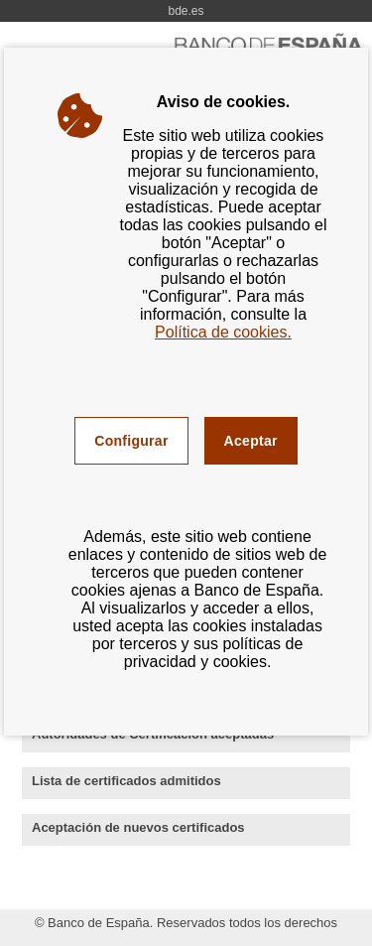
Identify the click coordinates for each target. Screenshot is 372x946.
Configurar (131, 441)
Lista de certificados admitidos (157, 782)
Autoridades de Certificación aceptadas (183, 735)
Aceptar (251, 441)
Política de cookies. (223, 332)
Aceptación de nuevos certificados (169, 829)
